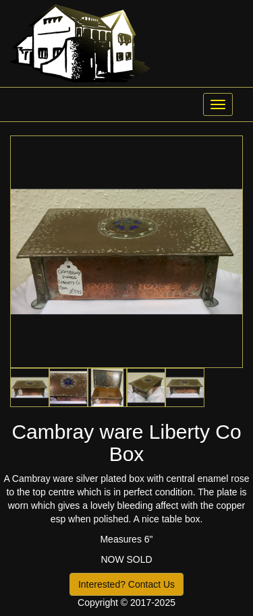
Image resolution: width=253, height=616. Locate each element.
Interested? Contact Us (126, 584)
